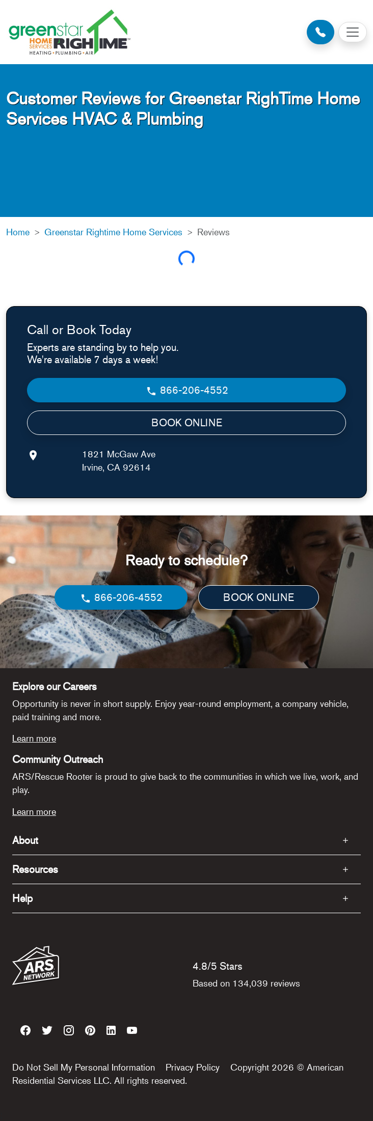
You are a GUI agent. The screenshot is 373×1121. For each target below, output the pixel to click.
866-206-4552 (186, 390)
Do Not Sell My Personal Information (83, 1067)
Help (22, 898)
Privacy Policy (193, 1067)
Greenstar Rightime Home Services (113, 231)
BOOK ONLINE (186, 422)
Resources (35, 869)
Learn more (34, 738)
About (25, 840)
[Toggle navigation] (352, 32)
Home (18, 231)
